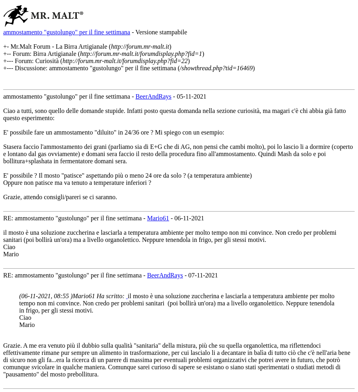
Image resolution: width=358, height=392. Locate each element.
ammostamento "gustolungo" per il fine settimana (66, 32)
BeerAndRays (154, 96)
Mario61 (158, 218)
